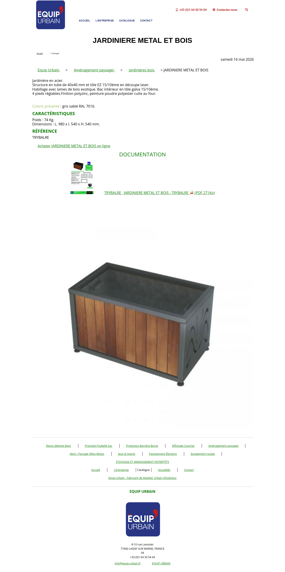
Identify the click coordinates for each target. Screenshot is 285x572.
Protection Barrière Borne (142, 446)
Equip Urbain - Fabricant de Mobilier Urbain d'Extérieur (142, 478)
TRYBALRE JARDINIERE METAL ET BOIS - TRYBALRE (159, 192)
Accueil (95, 470)
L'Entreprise (121, 470)
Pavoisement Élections (163, 454)
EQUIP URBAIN (161, 563)
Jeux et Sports (126, 454)
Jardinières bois (142, 70)
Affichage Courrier (183, 446)
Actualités (164, 470)
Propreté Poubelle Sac (98, 446)
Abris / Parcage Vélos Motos (87, 454)
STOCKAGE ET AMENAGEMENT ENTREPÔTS (142, 462)
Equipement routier (203, 454)
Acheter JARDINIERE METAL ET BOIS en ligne (74, 145)
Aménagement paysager (94, 70)
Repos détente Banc (58, 446)
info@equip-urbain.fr (128, 563)
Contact (189, 470)
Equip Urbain (49, 70)
